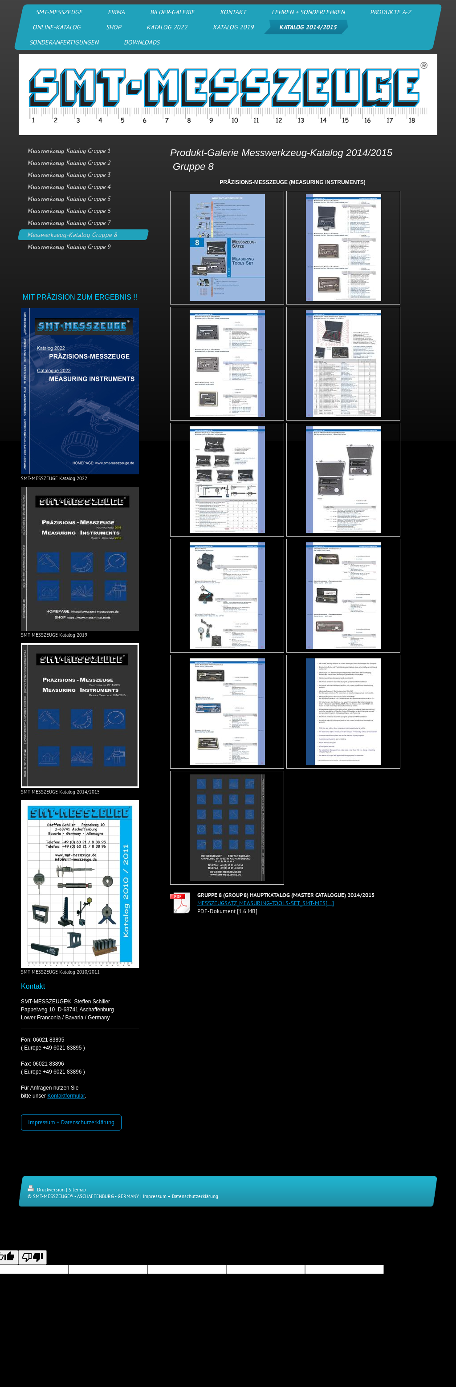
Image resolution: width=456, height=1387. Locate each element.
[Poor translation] (32, 1257)
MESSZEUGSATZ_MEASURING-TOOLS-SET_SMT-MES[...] (265, 903)
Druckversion (47, 1190)
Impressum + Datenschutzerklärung (71, 1122)
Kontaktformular (66, 1096)
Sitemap (77, 1190)
